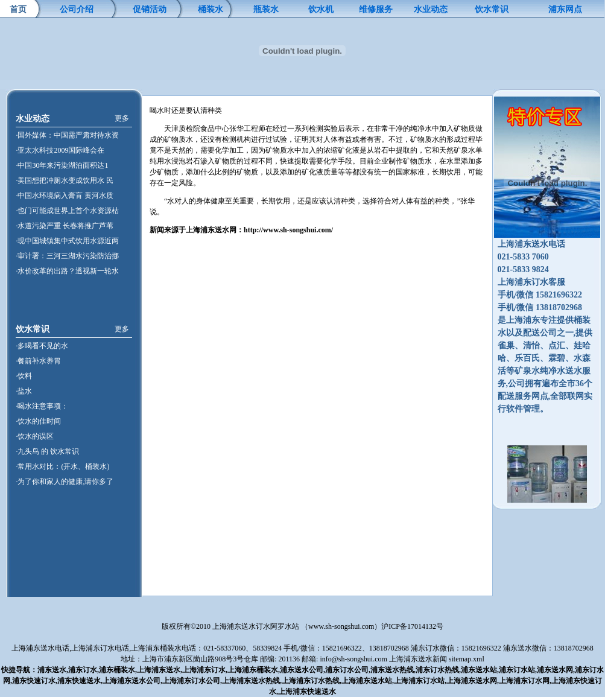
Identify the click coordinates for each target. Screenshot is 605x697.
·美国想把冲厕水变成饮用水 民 (64, 180)
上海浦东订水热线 (311, 680)
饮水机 (321, 9)
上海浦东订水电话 (100, 648)
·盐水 (24, 391)
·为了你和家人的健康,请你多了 (64, 481)
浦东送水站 (479, 670)
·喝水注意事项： (42, 406)
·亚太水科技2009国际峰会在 (60, 150)
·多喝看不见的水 (42, 346)
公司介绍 (76, 9)
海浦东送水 (211, 230)
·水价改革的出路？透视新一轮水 (67, 271)
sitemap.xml (466, 659)
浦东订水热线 (437, 670)
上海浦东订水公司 (191, 680)
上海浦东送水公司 (131, 680)
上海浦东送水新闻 (418, 659)
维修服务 (376, 9)
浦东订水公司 (347, 670)
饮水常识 (491, 9)
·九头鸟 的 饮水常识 (47, 451)
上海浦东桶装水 (252, 670)
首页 (18, 9)
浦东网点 (565, 9)
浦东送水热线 (392, 670)
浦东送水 (51, 670)
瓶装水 (266, 9)
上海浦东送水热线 (251, 680)
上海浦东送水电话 (40, 648)
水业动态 (431, 9)
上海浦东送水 (158, 670)
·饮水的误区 (35, 436)
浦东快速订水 (33, 680)
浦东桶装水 (117, 670)
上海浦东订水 (204, 670)
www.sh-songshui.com (341, 626)
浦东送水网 (555, 670)
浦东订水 (82, 670)
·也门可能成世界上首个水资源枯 (67, 210)
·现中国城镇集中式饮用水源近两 (67, 241)
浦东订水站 (517, 670)
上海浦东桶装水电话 (163, 648)
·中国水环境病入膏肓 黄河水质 (64, 195)
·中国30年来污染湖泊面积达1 (62, 165)
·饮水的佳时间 (38, 421)
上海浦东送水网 (471, 680)
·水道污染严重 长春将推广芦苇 (64, 225)
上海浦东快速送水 (307, 691)
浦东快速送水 (79, 680)
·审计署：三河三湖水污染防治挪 (67, 256)
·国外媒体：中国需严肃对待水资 (67, 135)
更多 (122, 118)
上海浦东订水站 (419, 680)
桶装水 (210, 9)
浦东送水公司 (301, 670)
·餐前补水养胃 (38, 361)
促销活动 (149, 9)
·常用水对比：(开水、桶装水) (62, 466)
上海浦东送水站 (366, 680)
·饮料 (24, 376)
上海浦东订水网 (524, 680)
